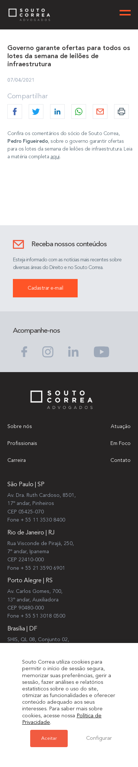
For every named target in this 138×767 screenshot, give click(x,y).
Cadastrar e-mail (45, 288)
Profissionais (22, 443)
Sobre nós (19, 426)
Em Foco (120, 443)
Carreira (16, 460)
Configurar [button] (99, 738)
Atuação (121, 426)
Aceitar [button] (49, 738)
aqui (55, 156)
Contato (120, 460)
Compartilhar (27, 96)
